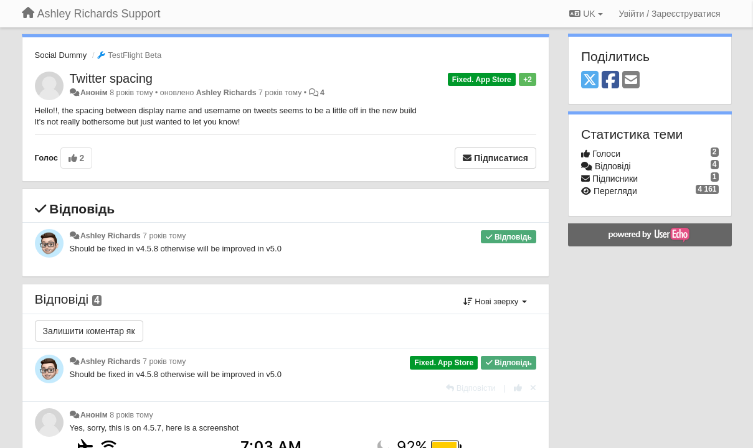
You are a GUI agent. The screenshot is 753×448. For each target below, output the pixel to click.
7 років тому (164, 235)
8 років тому (131, 415)
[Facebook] (610, 80)
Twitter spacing (111, 78)
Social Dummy (61, 55)
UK (585, 14)
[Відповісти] (471, 388)
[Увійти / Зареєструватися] (670, 13)
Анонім (94, 92)
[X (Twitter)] (590, 80)
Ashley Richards (226, 92)
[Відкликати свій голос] (533, 388)
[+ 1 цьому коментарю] (518, 388)
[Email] (631, 80)
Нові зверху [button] (495, 301)
